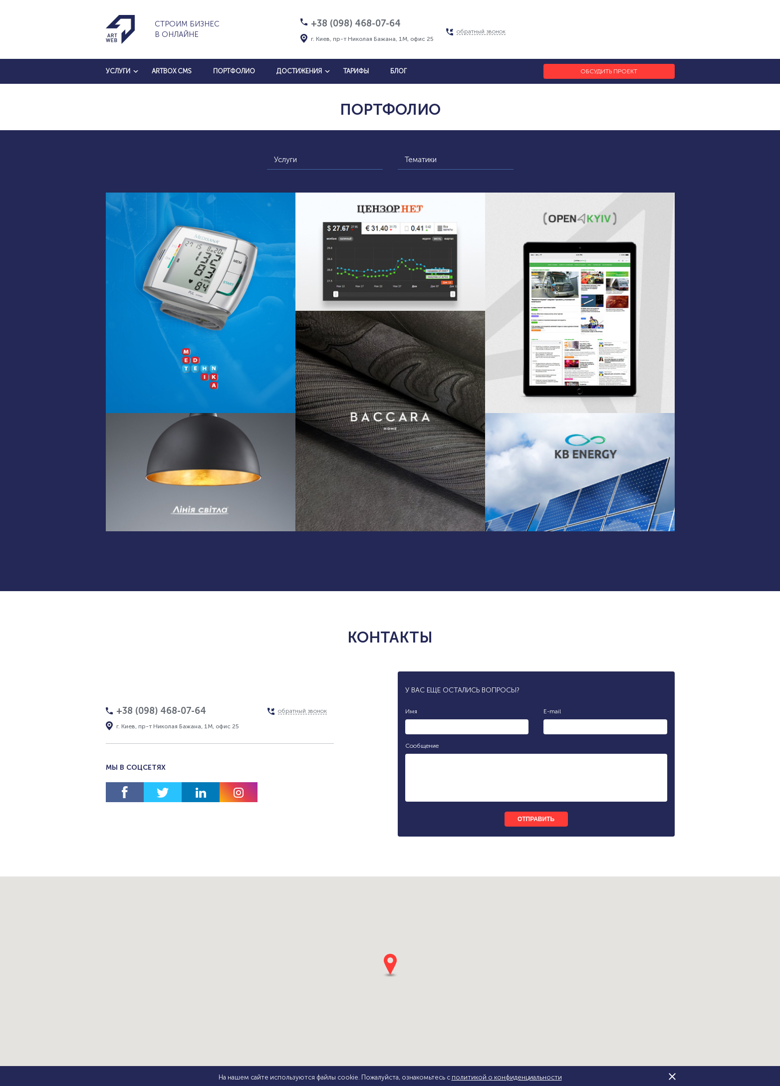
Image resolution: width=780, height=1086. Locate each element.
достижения (299, 71)
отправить (536, 819)
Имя (411, 711)
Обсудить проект (608, 71)
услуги (118, 71)
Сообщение (422, 745)
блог (398, 71)
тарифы (356, 71)
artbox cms (172, 71)
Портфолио (234, 71)
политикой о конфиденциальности (507, 1077)
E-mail (552, 711)
